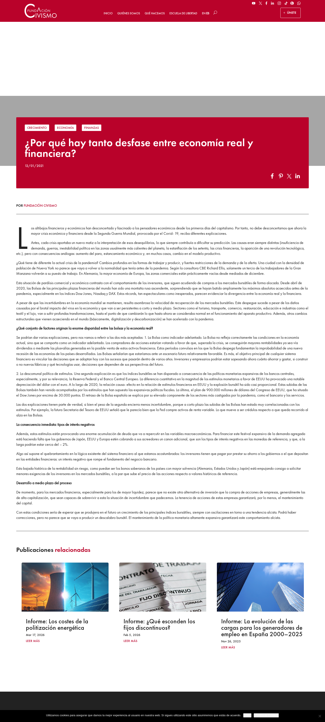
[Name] (272, 651)
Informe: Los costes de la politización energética (57, 550)
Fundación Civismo (40, 131)
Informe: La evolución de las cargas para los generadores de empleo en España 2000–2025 (262, 553)
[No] (320, 716)
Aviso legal (141, 708)
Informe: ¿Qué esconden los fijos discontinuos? (159, 550)
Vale (247, 715)
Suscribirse (272, 678)
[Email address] (272, 662)
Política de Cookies (193, 708)
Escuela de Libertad (183, 13)
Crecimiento (37, 54)
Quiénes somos (128, 13)
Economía (65, 54)
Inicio (108, 13)
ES (207, 13)
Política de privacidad (165, 708)
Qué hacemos (155, 13)
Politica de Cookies (266, 715)
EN (204, 13)
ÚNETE (291, 12)
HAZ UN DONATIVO (119, 669)
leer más (33, 567)
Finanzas (91, 54)
